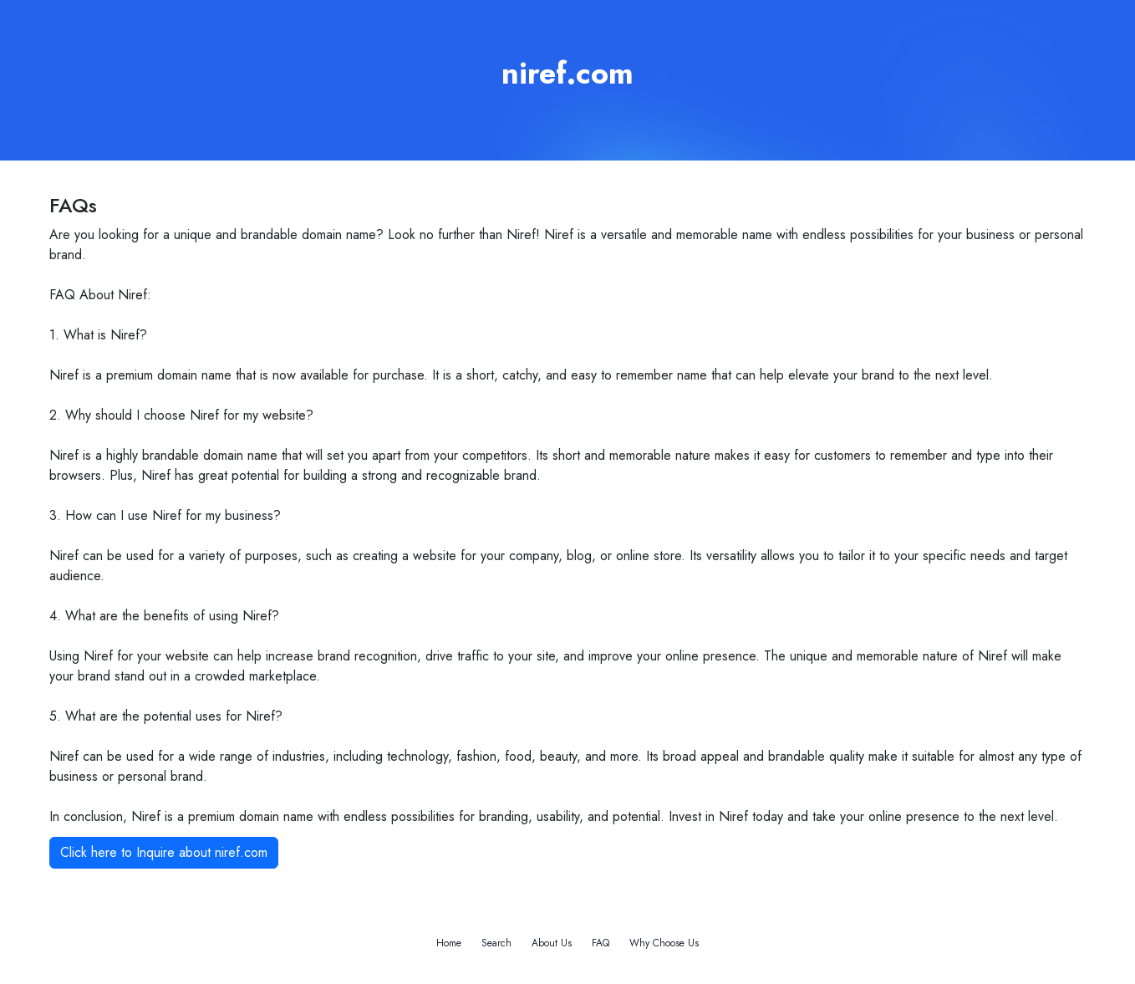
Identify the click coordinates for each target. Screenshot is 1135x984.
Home (448, 943)
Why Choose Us (664, 943)
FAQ (600, 943)
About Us (552, 943)
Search (496, 943)
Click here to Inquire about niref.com (163, 852)
